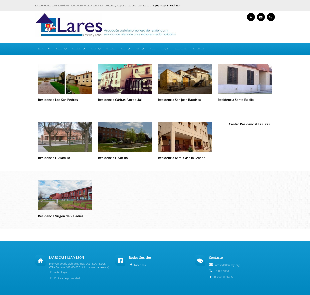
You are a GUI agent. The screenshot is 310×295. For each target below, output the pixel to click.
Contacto (229, 49)
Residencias (78, 49)
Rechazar (175, 5)
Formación (136, 49)
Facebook (137, 265)
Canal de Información (89, 61)
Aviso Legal (58, 272)
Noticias (187, 49)
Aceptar (164, 5)
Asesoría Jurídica (253, 49)
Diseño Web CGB (221, 277)
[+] (157, 5)
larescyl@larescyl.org (224, 265)
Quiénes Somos (49, 49)
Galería (208, 49)
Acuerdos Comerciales (53, 61)
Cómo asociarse (164, 49)
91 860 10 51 (219, 271)
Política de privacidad (64, 278)
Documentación (107, 49)
